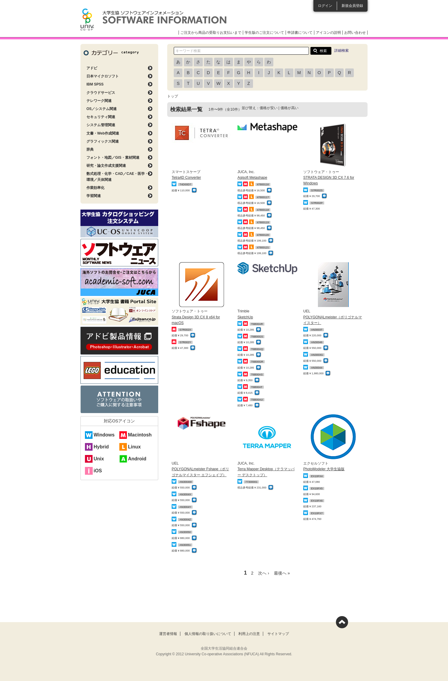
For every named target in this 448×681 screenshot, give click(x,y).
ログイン (325, 6)
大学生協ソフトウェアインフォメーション (153, 19)
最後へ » (282, 573)
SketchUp (245, 317)
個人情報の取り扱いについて (208, 634)
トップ (172, 96)
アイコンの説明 (328, 32)
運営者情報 (168, 634)
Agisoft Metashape (252, 177)
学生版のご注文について (264, 32)
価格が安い (269, 108)
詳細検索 (341, 50)
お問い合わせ (355, 32)
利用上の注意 (249, 634)
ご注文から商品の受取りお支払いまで (210, 32)
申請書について (300, 32)
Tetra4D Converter (186, 177)
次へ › (263, 573)
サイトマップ (278, 634)
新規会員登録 (352, 6)
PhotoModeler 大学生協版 (324, 469)
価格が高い (289, 108)
